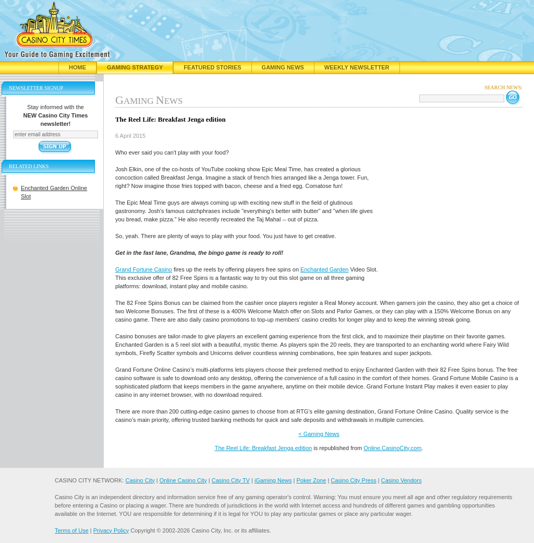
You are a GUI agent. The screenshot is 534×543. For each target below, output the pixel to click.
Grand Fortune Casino (143, 269)
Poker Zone (311, 480)
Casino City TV (231, 480)
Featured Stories (212, 67)
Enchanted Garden (324, 269)
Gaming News (283, 67)
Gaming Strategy (135, 67)
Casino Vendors (401, 480)
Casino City (139, 480)
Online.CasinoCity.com (392, 448)
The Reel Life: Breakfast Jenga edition (263, 448)
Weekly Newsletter (357, 67)
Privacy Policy (111, 530)
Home (77, 67)
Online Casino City (183, 480)
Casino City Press (353, 480)
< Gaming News (318, 434)
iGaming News (273, 480)
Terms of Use (72, 530)
